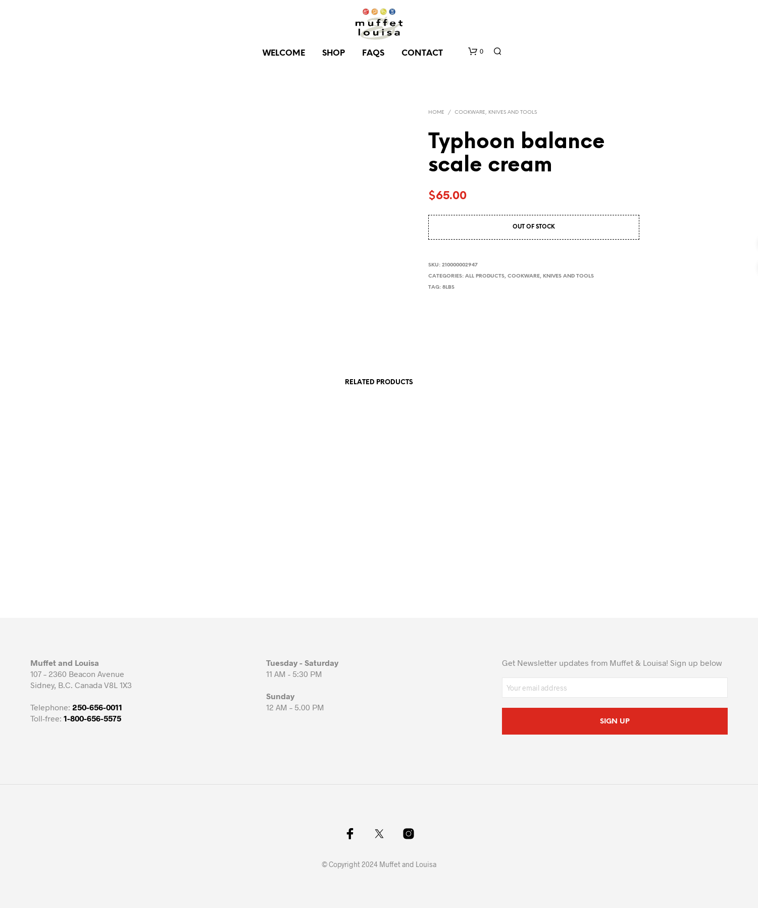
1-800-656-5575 (92, 718)
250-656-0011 (97, 707)
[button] (475, 52)
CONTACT (422, 53)
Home (436, 112)
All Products (484, 276)
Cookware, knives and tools (495, 112)
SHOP (333, 53)
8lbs (448, 287)
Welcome (284, 53)
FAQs (373, 53)
